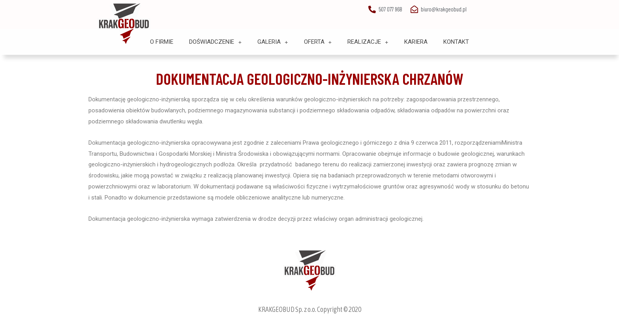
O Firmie (161, 41)
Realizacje (367, 42)
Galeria (272, 42)
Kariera (416, 41)
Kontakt (456, 41)
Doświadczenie (215, 42)
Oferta (318, 42)
